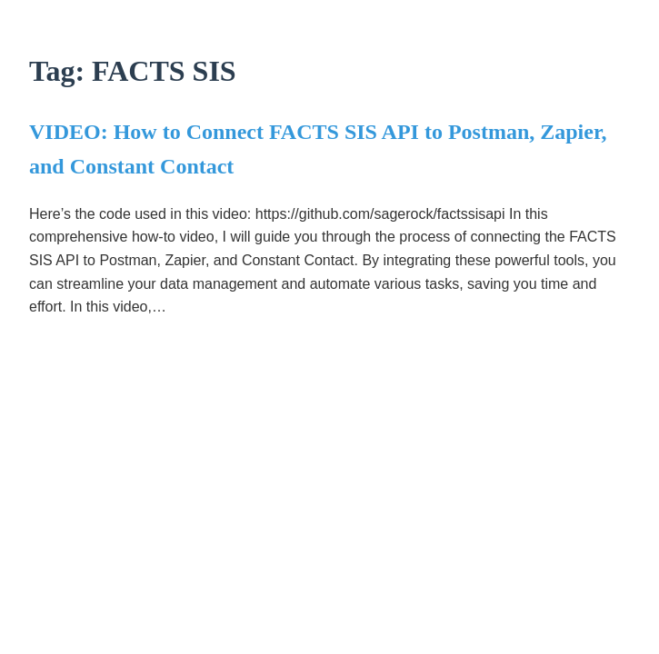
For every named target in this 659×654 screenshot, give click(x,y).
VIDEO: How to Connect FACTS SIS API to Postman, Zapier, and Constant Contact (317, 149)
